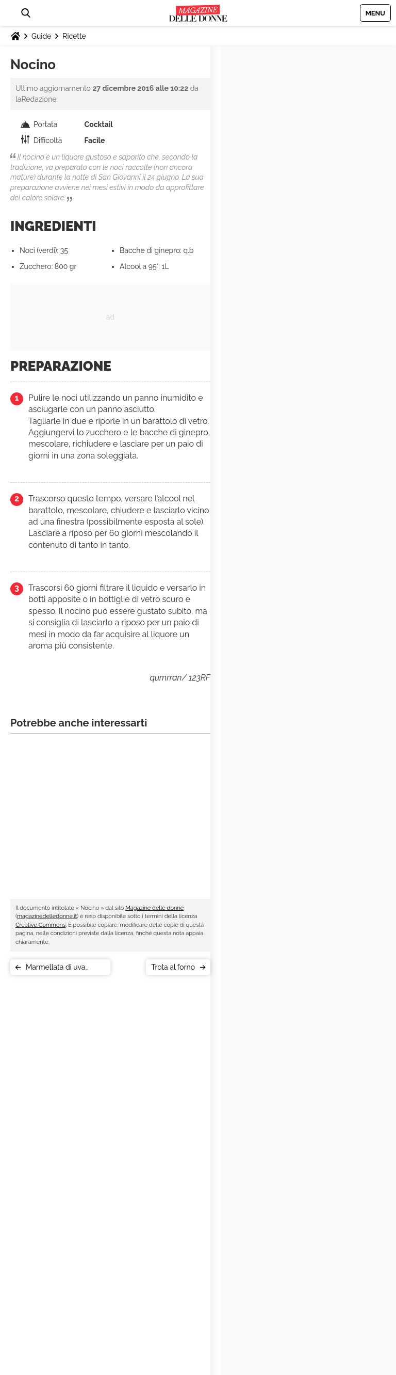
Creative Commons (40, 925)
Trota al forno (173, 967)
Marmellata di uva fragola (55, 969)
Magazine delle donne (154, 908)
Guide (41, 36)
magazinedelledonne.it (47, 916)
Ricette (74, 36)
